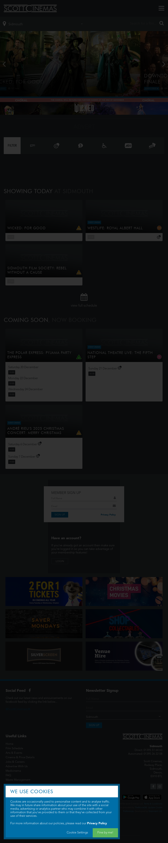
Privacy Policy (97, 823)
